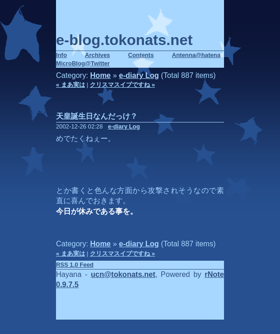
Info (61, 54)
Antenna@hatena (196, 54)
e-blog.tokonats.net (124, 40)
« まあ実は (70, 84)
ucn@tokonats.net (123, 274)
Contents (141, 54)
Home (100, 75)
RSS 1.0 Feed (74, 264)
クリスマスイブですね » (122, 84)
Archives (97, 54)
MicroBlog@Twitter (83, 63)
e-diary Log (139, 75)
